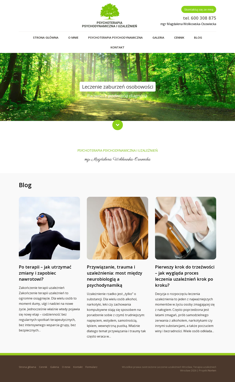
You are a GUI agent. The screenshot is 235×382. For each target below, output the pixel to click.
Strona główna (45, 37)
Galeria (158, 37)
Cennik (179, 37)
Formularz (91, 367)
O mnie (73, 37)
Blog (198, 37)
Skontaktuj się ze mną (198, 9)
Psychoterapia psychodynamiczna (115, 37)
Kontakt (117, 47)
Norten (212, 370)
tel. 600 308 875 (199, 18)
